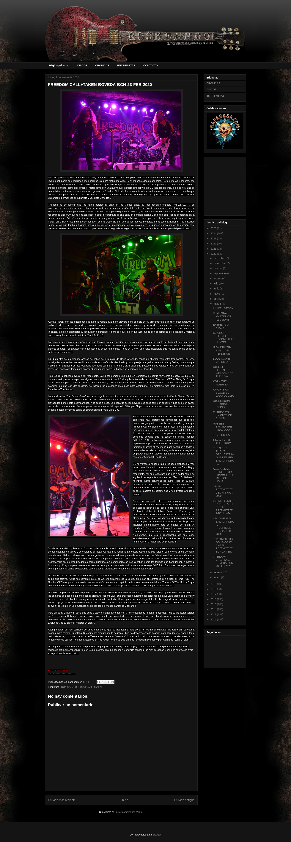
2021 (213, 248)
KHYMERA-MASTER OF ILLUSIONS (222, 316)
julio (216, 283)
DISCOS (82, 65)
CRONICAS (102, 65)
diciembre (220, 258)
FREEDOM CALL (83, 687)
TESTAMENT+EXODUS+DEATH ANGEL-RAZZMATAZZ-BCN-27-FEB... (223, 545)
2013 (213, 614)
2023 (213, 238)
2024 (213, 233)
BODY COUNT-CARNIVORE (222, 360)
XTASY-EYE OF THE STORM (222, 441)
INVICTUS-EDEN (223, 308)
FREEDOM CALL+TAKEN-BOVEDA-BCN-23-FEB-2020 (223, 561)
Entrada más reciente (62, 800)
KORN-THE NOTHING (220, 383)
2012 (213, 619)
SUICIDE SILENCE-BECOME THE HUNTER (223, 337)
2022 (213, 243)
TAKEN (98, 687)
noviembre (220, 263)
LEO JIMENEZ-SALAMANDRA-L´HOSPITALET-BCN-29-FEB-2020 (223, 526)
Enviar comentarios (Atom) (129, 812)
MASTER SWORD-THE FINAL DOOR (222, 426)
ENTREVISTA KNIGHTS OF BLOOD (222, 415)
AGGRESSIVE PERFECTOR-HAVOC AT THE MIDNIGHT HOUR (223, 475)
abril (216, 298)
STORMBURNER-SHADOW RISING (223, 404)
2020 (213, 253)
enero (217, 577)
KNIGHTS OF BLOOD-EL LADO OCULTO (223, 392)
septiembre (220, 273)
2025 (213, 228)
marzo (218, 303)
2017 (213, 594)
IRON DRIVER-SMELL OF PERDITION (222, 350)
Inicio (124, 800)
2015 (213, 604)
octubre (218, 268)
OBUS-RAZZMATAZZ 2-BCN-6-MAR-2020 (223, 491)
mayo (217, 293)
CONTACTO (150, 65)
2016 (213, 599)
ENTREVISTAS (126, 65)
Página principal (59, 65)
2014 (213, 609)
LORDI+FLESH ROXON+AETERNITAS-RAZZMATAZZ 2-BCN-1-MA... (223, 507)
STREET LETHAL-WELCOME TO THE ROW (223, 371)
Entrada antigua (184, 800)
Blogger (156, 834)
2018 (213, 589)
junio (217, 288)
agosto (218, 278)
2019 (213, 583)
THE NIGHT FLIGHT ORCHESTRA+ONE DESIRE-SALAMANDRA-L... (223, 456)
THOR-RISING (221, 434)
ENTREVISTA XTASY (221, 326)
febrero (218, 572)
